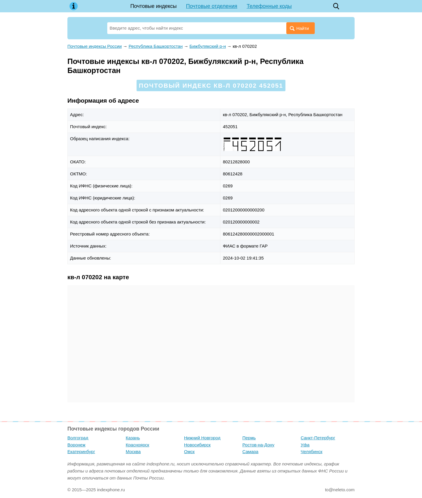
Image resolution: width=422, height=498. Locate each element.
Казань (133, 437)
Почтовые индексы (153, 6)
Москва (133, 451)
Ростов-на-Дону (258, 444)
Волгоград (77, 437)
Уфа (305, 444)
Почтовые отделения (211, 6)
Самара (250, 451)
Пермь (249, 437)
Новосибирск (197, 444)
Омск (189, 451)
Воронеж (76, 444)
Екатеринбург (81, 451)
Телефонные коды (269, 6)
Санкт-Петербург (318, 437)
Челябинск (311, 451)
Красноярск (137, 444)
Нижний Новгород (202, 437)
